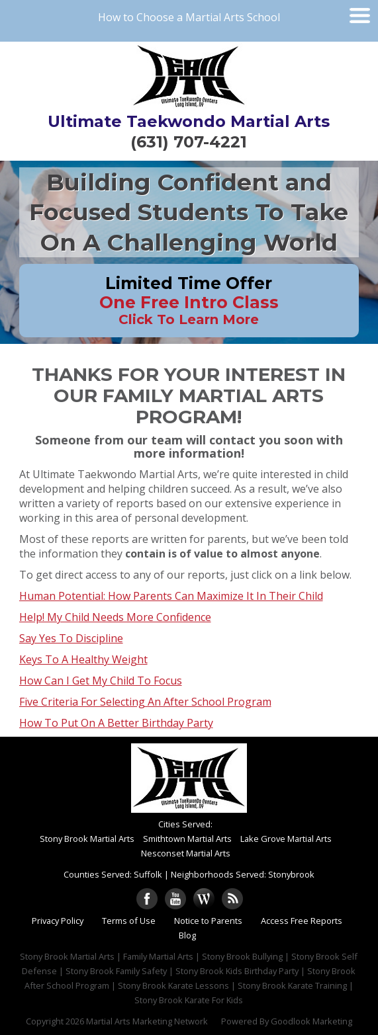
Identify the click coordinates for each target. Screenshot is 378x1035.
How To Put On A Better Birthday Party (116, 723)
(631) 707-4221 (188, 141)
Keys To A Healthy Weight (83, 659)
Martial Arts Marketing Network (147, 1021)
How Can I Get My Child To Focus (100, 680)
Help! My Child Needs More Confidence (115, 617)
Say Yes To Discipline (71, 638)
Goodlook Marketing (311, 1021)
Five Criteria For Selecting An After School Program (145, 701)
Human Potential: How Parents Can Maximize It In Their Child (171, 596)
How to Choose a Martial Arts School (189, 17)
